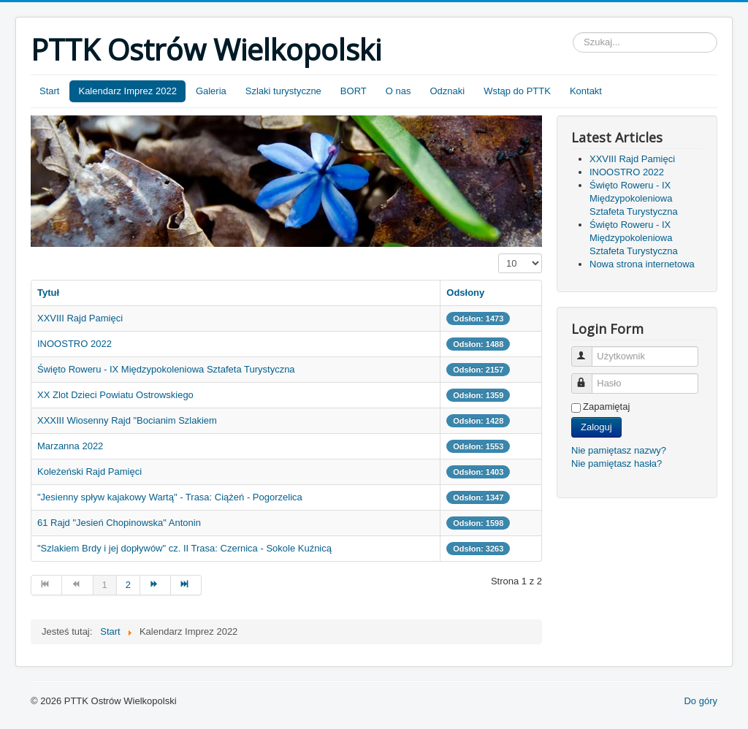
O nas (398, 90)
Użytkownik (588, 350)
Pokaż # (498, 253)
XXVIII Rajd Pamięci (80, 318)
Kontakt (586, 90)
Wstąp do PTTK (517, 90)
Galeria (211, 90)
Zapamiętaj (606, 406)
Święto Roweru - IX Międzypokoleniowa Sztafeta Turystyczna (166, 369)
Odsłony (465, 292)
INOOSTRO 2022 (74, 343)
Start (49, 90)
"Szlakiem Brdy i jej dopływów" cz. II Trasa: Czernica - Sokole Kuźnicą (184, 548)
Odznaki (447, 90)
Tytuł (48, 292)
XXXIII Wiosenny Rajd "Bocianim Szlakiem (127, 420)
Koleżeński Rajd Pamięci (89, 471)
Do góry (700, 700)
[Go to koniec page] (186, 585)
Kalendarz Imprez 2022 (127, 90)
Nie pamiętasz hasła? (616, 463)
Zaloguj (596, 426)
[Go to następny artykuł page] (155, 585)
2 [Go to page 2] (128, 584)
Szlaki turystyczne (283, 90)
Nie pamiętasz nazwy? (618, 450)
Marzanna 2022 (70, 445)
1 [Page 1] (104, 584)
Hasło (588, 377)
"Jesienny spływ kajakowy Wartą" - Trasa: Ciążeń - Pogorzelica (169, 497)
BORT (353, 90)
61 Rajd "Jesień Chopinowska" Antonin (119, 522)
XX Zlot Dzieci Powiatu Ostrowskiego (115, 394)
